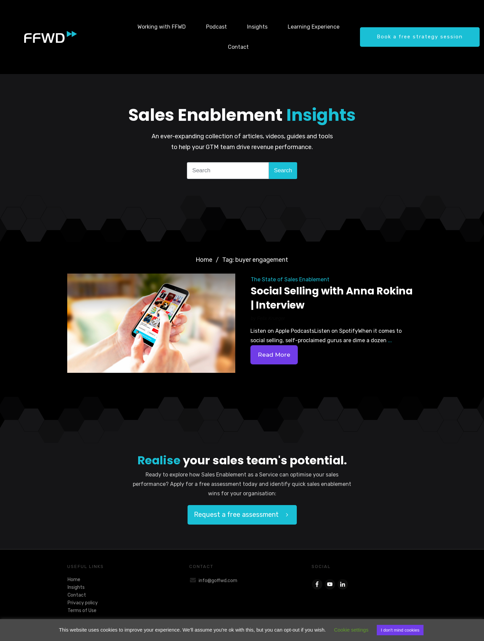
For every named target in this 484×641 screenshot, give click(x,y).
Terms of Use (82, 610)
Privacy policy (83, 603)
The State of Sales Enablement (290, 279)
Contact (77, 595)
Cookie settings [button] (351, 630)
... (390, 340)
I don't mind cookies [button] (400, 630)
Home (74, 579)
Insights (76, 587)
